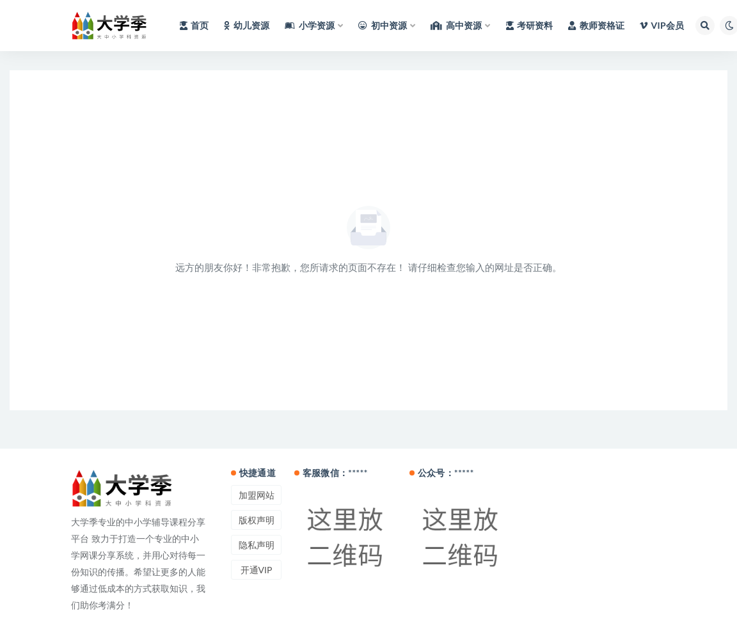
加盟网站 (256, 495)
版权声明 (256, 519)
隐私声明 (256, 544)
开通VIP (257, 569)
